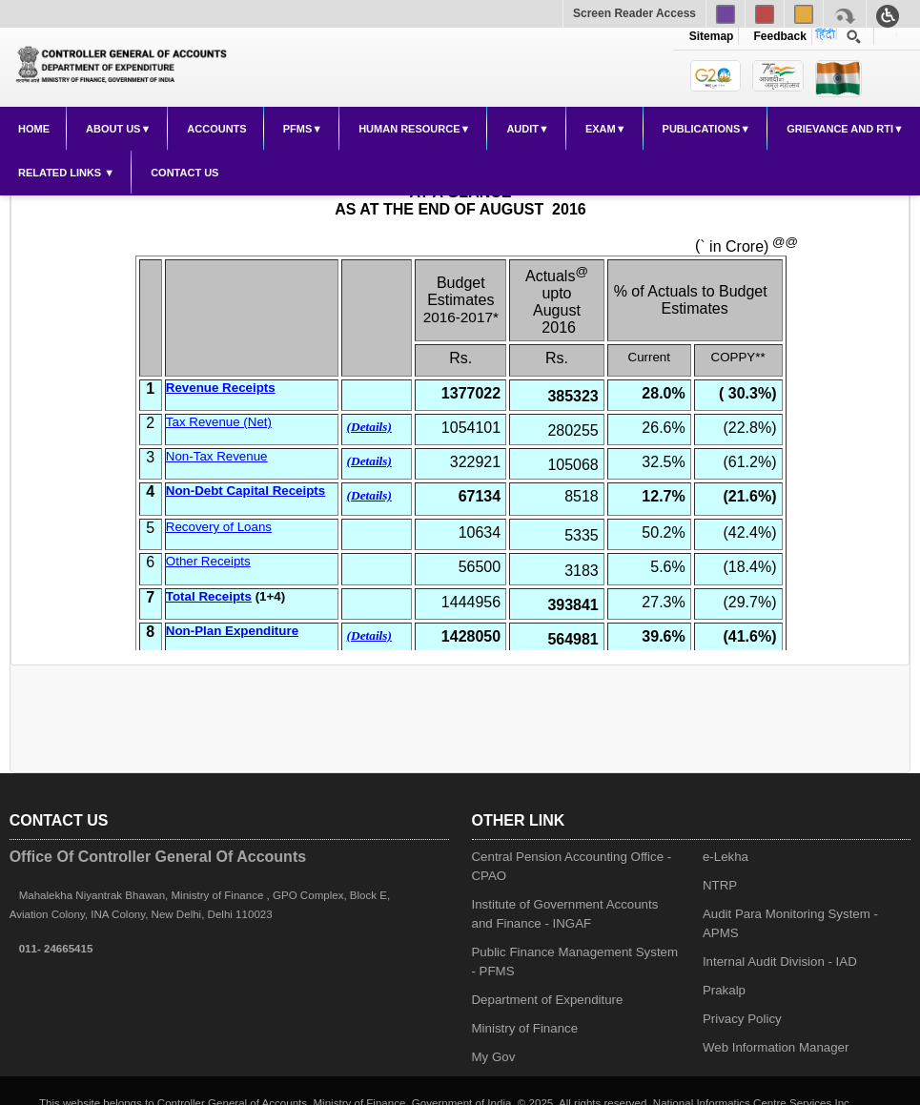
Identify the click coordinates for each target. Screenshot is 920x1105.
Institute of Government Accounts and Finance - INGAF (565, 914)
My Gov (494, 1057)
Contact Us (184, 172)
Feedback (777, 36)
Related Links (61, 172)
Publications (702, 128)
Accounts (216, 128)
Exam (600, 128)
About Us (113, 128)
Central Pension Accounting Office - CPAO (572, 866)
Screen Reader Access (634, 13)
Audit (522, 128)
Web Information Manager (776, 1047)
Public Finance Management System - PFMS (575, 961)
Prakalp (724, 990)
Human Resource (409, 128)
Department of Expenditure (548, 999)
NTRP (720, 885)
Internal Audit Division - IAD (780, 961)
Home (34, 128)
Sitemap (711, 36)
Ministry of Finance (525, 1028)
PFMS (298, 128)
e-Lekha (725, 856)
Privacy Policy (742, 1019)
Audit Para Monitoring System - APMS (790, 923)
